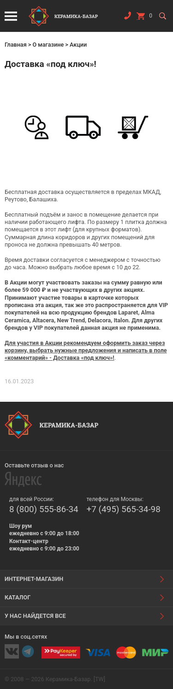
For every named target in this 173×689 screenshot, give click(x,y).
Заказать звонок (127, 17)
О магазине (48, 44)
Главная (16, 44)
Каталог (17, 597)
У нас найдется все (35, 615)
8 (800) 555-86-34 (43, 509)
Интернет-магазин (34, 578)
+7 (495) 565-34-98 (124, 509)
